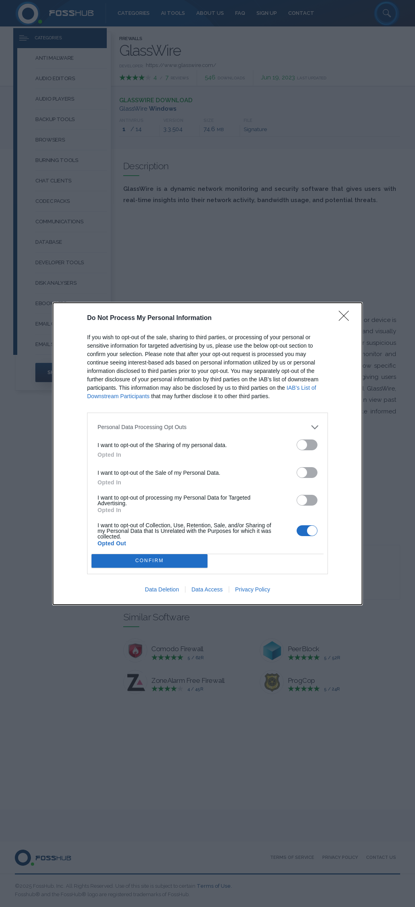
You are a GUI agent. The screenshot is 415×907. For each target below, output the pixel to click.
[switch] (307, 444)
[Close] (346, 318)
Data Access (207, 589)
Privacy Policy (252, 589)
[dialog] (207, 454)
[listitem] (207, 427)
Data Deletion (162, 589)
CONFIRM (149, 561)
